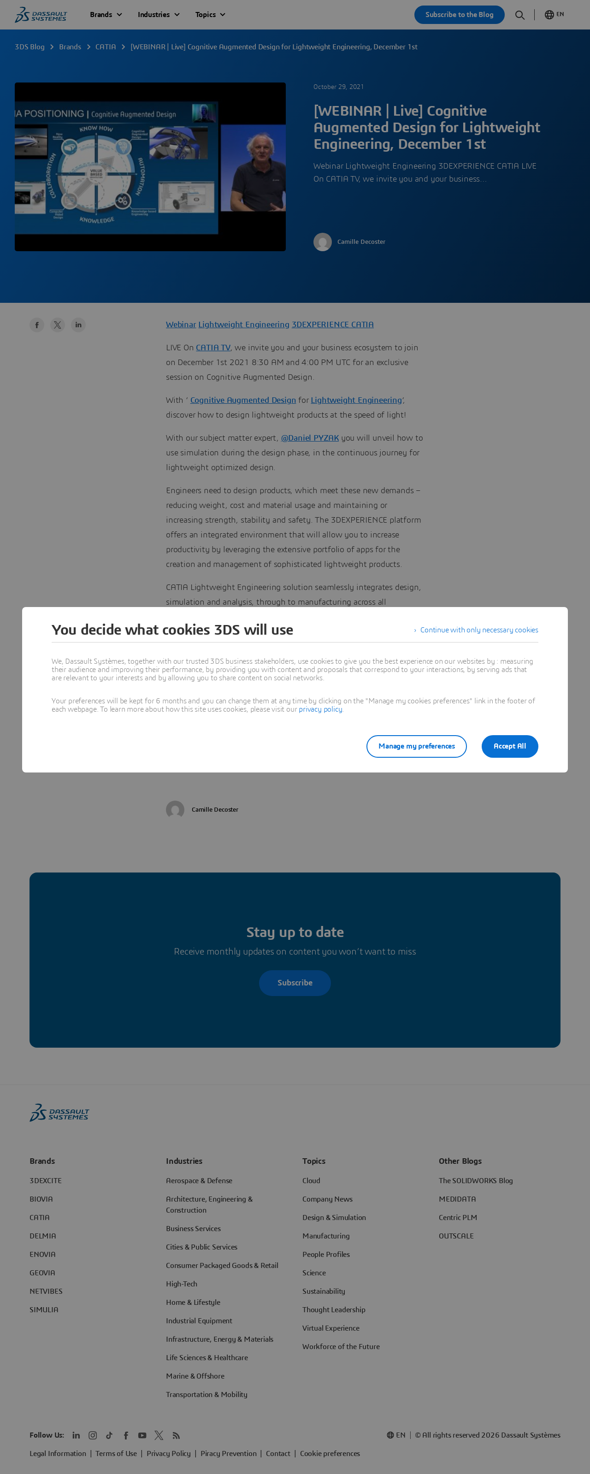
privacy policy (320, 709)
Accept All (510, 746)
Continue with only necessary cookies (479, 630)
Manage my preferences (416, 746)
